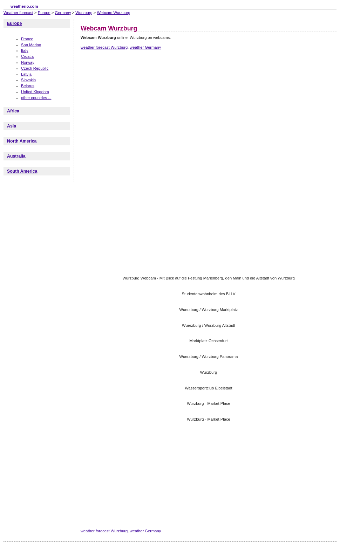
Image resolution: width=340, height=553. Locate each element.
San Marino (31, 45)
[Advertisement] (180, 113)
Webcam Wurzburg (113, 13)
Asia (11, 126)
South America (22, 171)
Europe (44, 13)
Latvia (26, 74)
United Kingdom (35, 92)
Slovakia (28, 80)
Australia (16, 156)
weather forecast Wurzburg (104, 47)
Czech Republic (34, 68)
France (27, 39)
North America (21, 141)
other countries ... (36, 98)
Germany (63, 13)
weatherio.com (24, 6)
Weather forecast (18, 13)
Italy (24, 50)
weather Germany (145, 47)
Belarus (27, 86)
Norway (27, 62)
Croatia (27, 56)
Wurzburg (83, 13)
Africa (13, 111)
